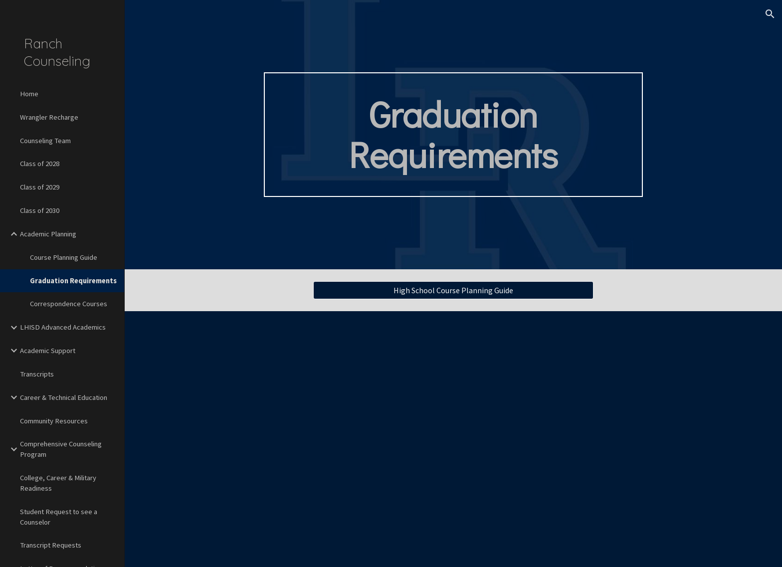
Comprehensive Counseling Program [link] (61, 449)
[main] (453, 134)
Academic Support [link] (47, 350)
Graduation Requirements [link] (73, 280)
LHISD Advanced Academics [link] (63, 327)
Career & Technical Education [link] (63, 397)
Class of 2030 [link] (39, 210)
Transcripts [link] (37, 374)
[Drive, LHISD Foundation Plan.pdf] (576, 439)
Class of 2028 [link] (39, 163)
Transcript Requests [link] (50, 545)
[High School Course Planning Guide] (453, 290)
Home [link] (29, 93)
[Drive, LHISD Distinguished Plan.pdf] (330, 439)
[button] (770, 14)
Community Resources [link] (54, 420)
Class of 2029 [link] (39, 187)
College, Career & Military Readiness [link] (58, 483)
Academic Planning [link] (48, 233)
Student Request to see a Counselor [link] (58, 517)
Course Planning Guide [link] (63, 257)
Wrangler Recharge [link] (49, 117)
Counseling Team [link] (45, 140)
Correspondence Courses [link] (68, 303)
